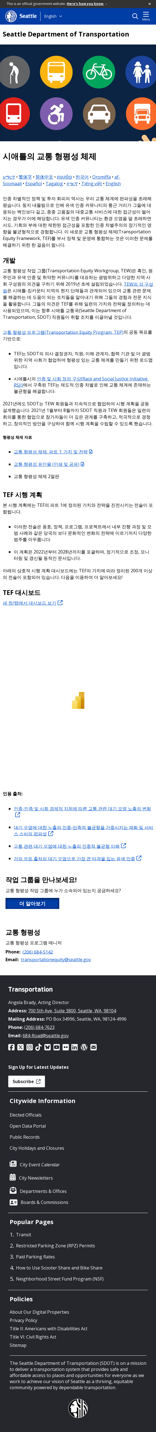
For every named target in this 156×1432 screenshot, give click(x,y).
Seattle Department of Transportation (66, 34)
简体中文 (44, 177)
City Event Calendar (40, 1165)
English (50, 16)
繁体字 (25, 177)
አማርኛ (9, 177)
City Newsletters (36, 1178)
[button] (150, 4)
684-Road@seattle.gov (46, 1036)
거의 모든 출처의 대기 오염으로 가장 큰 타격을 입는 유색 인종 (77, 858)
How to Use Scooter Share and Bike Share (59, 1268)
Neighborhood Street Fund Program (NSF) (60, 1279)
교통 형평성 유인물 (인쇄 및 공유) (49, 464)
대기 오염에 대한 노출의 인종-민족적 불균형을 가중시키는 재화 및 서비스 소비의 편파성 (83, 830)
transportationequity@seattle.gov (56, 960)
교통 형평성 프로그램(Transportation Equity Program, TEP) (63, 332)
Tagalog (54, 184)
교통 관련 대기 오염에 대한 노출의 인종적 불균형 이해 (70, 846)
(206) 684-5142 (38, 952)
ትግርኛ (72, 184)
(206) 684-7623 (39, 1027)
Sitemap (18, 1345)
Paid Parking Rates (35, 1257)
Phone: (13, 952)
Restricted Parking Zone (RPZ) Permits (55, 1246)
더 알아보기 (32, 903)
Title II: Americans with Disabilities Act (48, 1329)
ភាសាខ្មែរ (64, 177)
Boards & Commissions (44, 1202)
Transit (23, 1235)
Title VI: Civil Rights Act (33, 1337)
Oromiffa (101, 177)
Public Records (25, 1137)
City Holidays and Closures (37, 1148)
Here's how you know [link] (87, 3)
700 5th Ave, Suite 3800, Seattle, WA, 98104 (72, 1011)
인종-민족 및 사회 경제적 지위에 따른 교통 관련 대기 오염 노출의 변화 (82, 811)
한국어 (82, 177)
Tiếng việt (91, 184)
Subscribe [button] (27, 1081)
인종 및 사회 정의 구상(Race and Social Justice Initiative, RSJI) (81, 382)
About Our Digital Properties (39, 1312)
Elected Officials (26, 1115)
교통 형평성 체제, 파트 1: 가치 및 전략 (53, 452)
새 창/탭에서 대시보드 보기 (33, 603)
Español (33, 184)
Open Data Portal (28, 1126)
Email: (12, 960)
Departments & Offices (43, 1191)
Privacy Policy (23, 1320)
